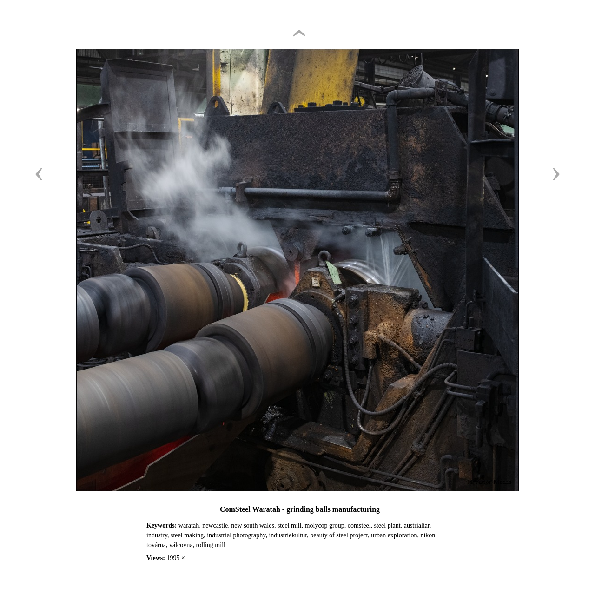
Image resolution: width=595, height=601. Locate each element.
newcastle (215, 525)
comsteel (359, 525)
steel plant (387, 525)
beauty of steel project (339, 535)
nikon (427, 535)
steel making (187, 535)
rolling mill (210, 545)
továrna (156, 545)
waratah (188, 525)
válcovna (181, 545)
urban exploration (394, 535)
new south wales (252, 525)
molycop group (324, 525)
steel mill (290, 525)
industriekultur (288, 535)
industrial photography (236, 535)
